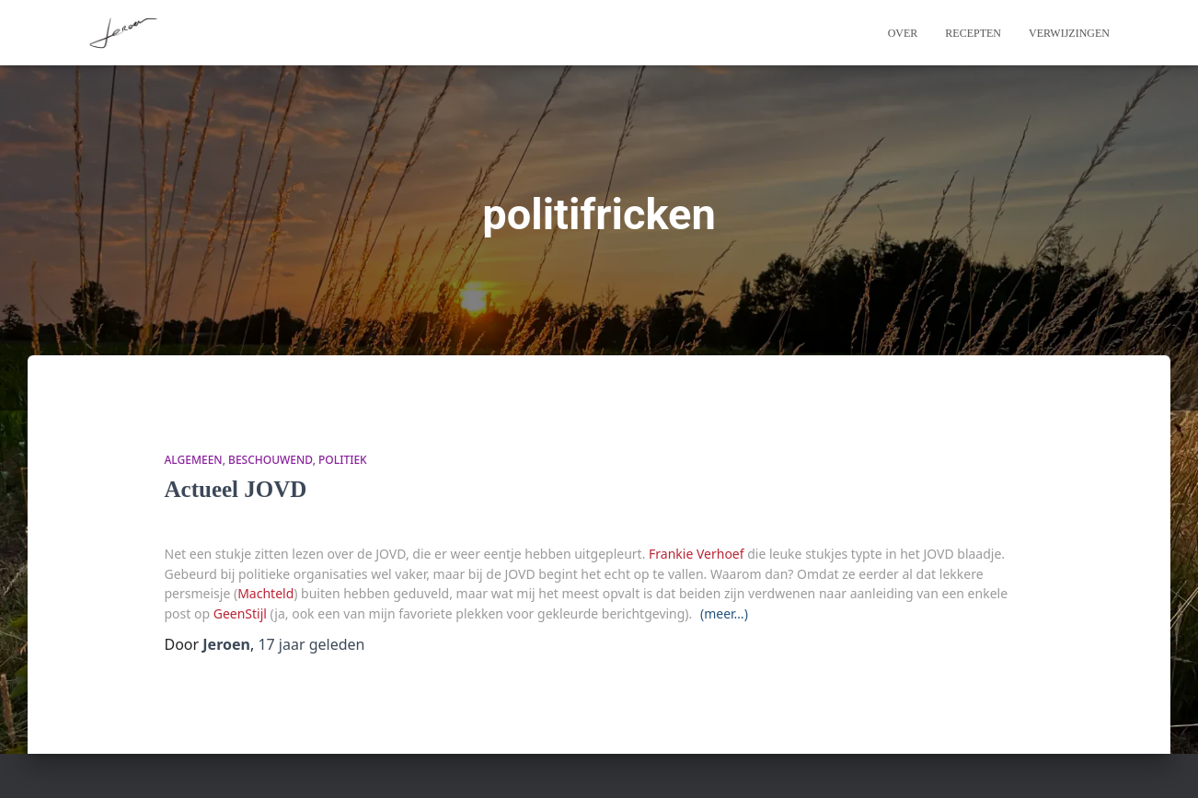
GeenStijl (240, 613)
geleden (311, 644)
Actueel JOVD (236, 489)
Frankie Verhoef (696, 553)
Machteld (265, 593)
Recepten (973, 33)
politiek (342, 460)
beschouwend (270, 460)
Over (903, 33)
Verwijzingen (1069, 33)
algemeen (194, 460)
